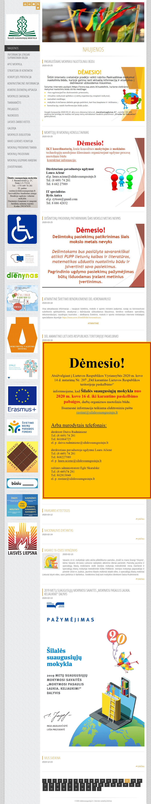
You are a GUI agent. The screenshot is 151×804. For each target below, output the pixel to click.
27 (107, 785)
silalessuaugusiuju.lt (86, 801)
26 (101, 785)
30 (125, 785)
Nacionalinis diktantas (58, 530)
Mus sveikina (52, 757)
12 (115, 781)
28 (113, 785)
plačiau (140, 519)
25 (95, 785)
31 (132, 785)
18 (51, 785)
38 (76, 789)
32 (138, 785)
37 (70, 789)
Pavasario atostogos (57, 510)
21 (70, 785)
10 (102, 781)
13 (121, 781)
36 (64, 789)
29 (119, 785)
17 (45, 785)
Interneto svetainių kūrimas (103, 801)
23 (82, 785)
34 (51, 789)
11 (109, 781)
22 (76, 785)
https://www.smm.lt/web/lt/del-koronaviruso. (81, 317)
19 (58, 785)
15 (133, 781)
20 (64, 785)
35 (58, 789)
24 (88, 785)
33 (45, 789)
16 (139, 781)
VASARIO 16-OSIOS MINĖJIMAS (60, 550)
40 (88, 789)
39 (82, 789)
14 (127, 781)
